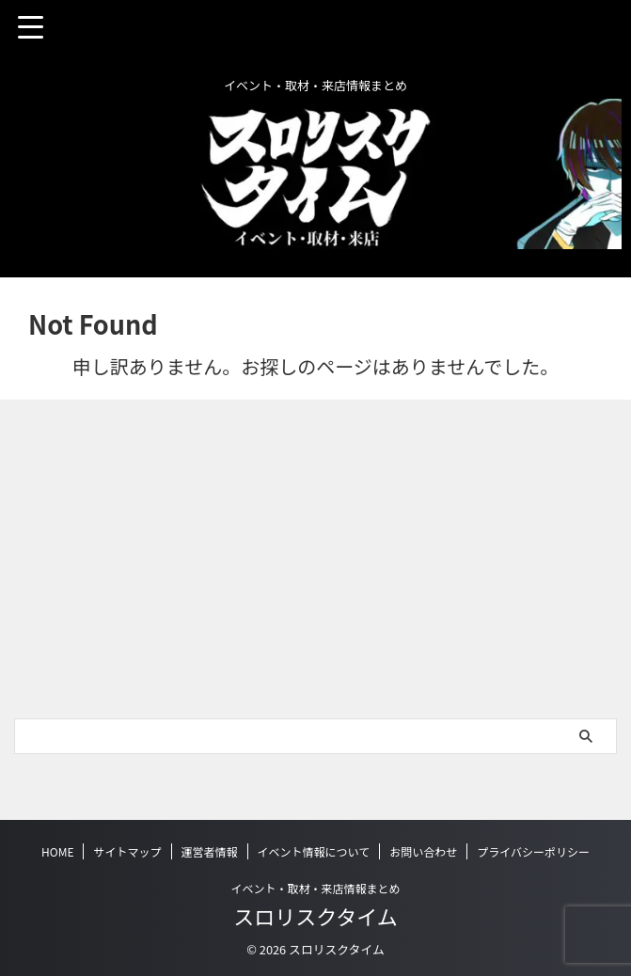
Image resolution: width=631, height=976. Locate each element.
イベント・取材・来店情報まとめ (315, 888)
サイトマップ (127, 851)
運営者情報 (209, 851)
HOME (57, 851)
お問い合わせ (423, 851)
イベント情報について (314, 851)
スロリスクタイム (315, 916)
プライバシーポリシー (533, 851)
